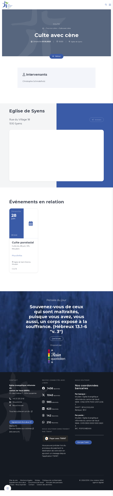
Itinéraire (97, 120)
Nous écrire (17, 408)
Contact (31, 490)
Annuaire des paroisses (54, 488)
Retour (58, 56)
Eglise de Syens (75, 42)
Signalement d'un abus (21, 428)
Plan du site (13, 486)
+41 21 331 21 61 (18, 405)
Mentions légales (26, 486)
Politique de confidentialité (52, 486)
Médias (37, 486)
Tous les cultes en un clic (19, 418)
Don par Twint (83, 448)
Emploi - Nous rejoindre (17, 490)
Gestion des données (44, 490)
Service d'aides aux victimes (20, 435)
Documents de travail (36, 488)
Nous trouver (18, 412)
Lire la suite (56, 344)
